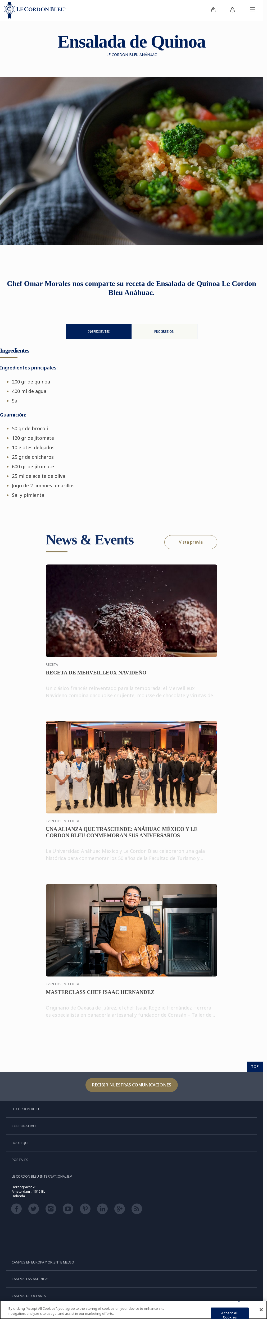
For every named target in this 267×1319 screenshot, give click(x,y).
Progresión (164, 331)
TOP (255, 1066)
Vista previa (191, 542)
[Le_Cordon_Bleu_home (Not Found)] (35, 10)
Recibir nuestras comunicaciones (131, 1085)
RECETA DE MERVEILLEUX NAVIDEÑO (96, 677)
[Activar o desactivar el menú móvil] (252, 10)
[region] (133, 1310)
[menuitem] (213, 10)
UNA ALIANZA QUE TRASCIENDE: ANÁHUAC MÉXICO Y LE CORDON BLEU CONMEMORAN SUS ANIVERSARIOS (121, 837)
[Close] (261, 1310)
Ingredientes (99, 331)
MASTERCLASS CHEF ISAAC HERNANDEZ (100, 996)
